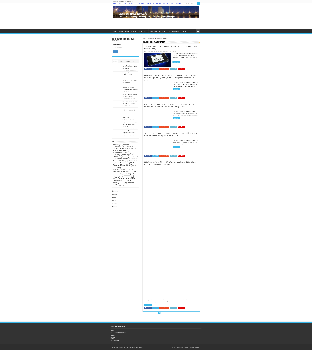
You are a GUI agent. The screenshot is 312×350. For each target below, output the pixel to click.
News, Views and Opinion (168, 3)
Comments (127, 61)
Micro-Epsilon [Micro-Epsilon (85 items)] (121, 170)
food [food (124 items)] (124, 163)
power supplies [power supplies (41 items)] (119, 176)
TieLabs (198, 347)
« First (144, 313)
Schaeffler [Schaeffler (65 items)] (117, 181)
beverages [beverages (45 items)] (130, 153)
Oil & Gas (137, 3)
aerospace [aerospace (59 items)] (131, 146)
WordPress (185, 347)
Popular (115, 61)
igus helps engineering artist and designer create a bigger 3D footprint (130, 66)
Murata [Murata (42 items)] (131, 172)
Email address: (117, 44)
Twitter (114, 197)
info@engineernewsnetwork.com (119, 332)
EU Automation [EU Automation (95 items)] (120, 161)
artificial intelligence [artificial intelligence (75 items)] (128, 148)
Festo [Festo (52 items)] (117, 163)
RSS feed (114, 206)
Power (142, 3)
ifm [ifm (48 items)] (134, 165)
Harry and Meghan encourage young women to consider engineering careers (130, 132)
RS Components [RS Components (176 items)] (125, 178)
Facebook (115, 191)
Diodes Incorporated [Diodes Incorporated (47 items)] (128, 157)
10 (170, 313)
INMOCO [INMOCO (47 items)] (124, 168)
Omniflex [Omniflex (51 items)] (120, 174)
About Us (178, 3)
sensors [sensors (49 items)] (125, 180)
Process (119, 3)
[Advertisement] (156, 23)
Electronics (130, 3)
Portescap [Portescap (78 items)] (129, 174)
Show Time (158, 3)
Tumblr (114, 200)
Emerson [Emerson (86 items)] (124, 159)
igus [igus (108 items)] (117, 168)
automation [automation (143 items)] (121, 150)
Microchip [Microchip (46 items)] (132, 170)
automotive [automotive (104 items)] (120, 153)
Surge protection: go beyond (130, 108)
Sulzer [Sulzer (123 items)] (133, 180)
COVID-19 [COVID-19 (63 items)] (126, 155)
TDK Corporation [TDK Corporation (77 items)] (120, 183)
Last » (176, 313)
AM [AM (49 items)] (117, 148)
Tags (134, 61)
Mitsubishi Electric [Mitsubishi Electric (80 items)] (121, 172)
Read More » (176, 62)
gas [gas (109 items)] (132, 163)
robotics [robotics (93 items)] (129, 176)
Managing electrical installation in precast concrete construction (130, 74)
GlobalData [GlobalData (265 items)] (122, 165)
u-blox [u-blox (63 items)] (121, 185)
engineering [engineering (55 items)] (133, 158)
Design (124, 3)
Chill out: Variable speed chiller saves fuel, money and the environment (130, 124)
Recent (121, 61)
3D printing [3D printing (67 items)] (118, 145)
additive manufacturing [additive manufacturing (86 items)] (121, 145)
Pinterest (114, 203)
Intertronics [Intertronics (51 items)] (131, 168)
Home (114, 3)
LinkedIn (114, 194)
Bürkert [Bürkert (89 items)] (117, 155)
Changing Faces (150, 3)
